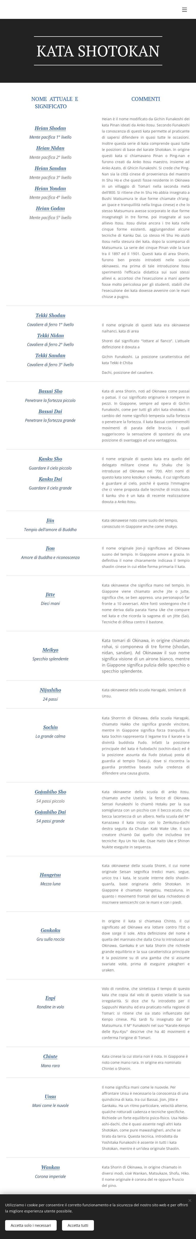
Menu (184, 9)
